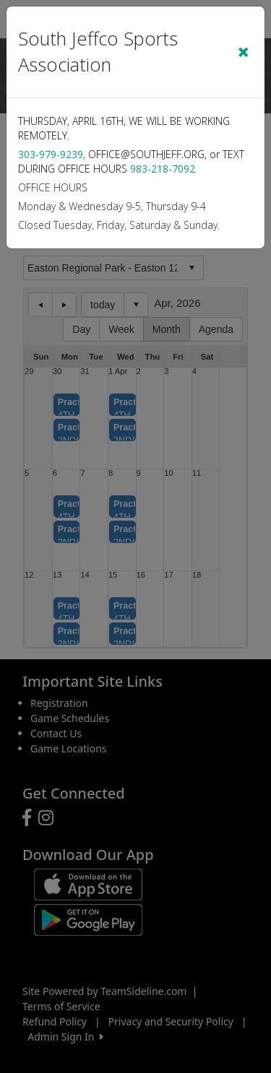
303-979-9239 (50, 154)
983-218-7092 (162, 168)
